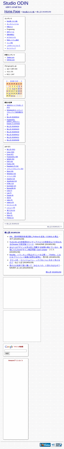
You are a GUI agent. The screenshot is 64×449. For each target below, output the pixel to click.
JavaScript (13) (12, 181)
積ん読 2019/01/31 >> (54, 227)
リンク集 (10, 43)
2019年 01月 (14, 81)
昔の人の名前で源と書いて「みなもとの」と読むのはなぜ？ (34, 265)
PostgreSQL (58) (12, 157)
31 (14, 96)
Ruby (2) (9, 215)
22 (9, 93)
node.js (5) (10, 202)
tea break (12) (11, 186)
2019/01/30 (56, 272)
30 (12, 96)
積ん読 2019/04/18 (13, 132)
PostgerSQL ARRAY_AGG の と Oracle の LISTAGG (13, 122)
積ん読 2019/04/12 (13, 135)
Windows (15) (11, 174)
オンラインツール (13, 24)
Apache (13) (11, 179)
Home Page (12, 11)
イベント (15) (11, 176)
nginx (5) (10, 200)
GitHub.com (11, 60)
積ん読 (48, 272)
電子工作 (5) (11, 210)
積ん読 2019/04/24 (13, 126)
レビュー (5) (11, 208)
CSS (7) (9, 191)
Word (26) (10, 171)
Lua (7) (9, 193)
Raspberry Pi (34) (12, 166)
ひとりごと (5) (11, 205)
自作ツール (10, 32)
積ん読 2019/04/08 (13, 140)
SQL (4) (9, 213)
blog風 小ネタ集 (12, 21)
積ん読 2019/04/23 (13, 129)
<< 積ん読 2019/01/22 (11, 224)
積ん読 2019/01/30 (12, 232)
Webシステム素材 (13, 40)
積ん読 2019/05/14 (13, 117)
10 (14, 89)
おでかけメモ (11, 37)
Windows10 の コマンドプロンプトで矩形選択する (15, 112)
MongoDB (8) (11, 188)
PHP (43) (10, 161)
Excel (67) (10, 154)
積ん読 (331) (11, 149)
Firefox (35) (10, 164)
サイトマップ (11, 48)
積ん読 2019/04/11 (13, 137)
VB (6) (9, 198)
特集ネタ (10, 27)
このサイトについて (13, 45)
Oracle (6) (10, 195)
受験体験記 (10, 34)
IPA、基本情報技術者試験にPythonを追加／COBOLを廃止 (33, 236)
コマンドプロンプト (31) (15, 169)
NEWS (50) (10, 159)
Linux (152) (10, 152)
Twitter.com (10, 57)
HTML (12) (10, 183)
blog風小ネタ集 (29, 12)
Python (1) (10, 218)
